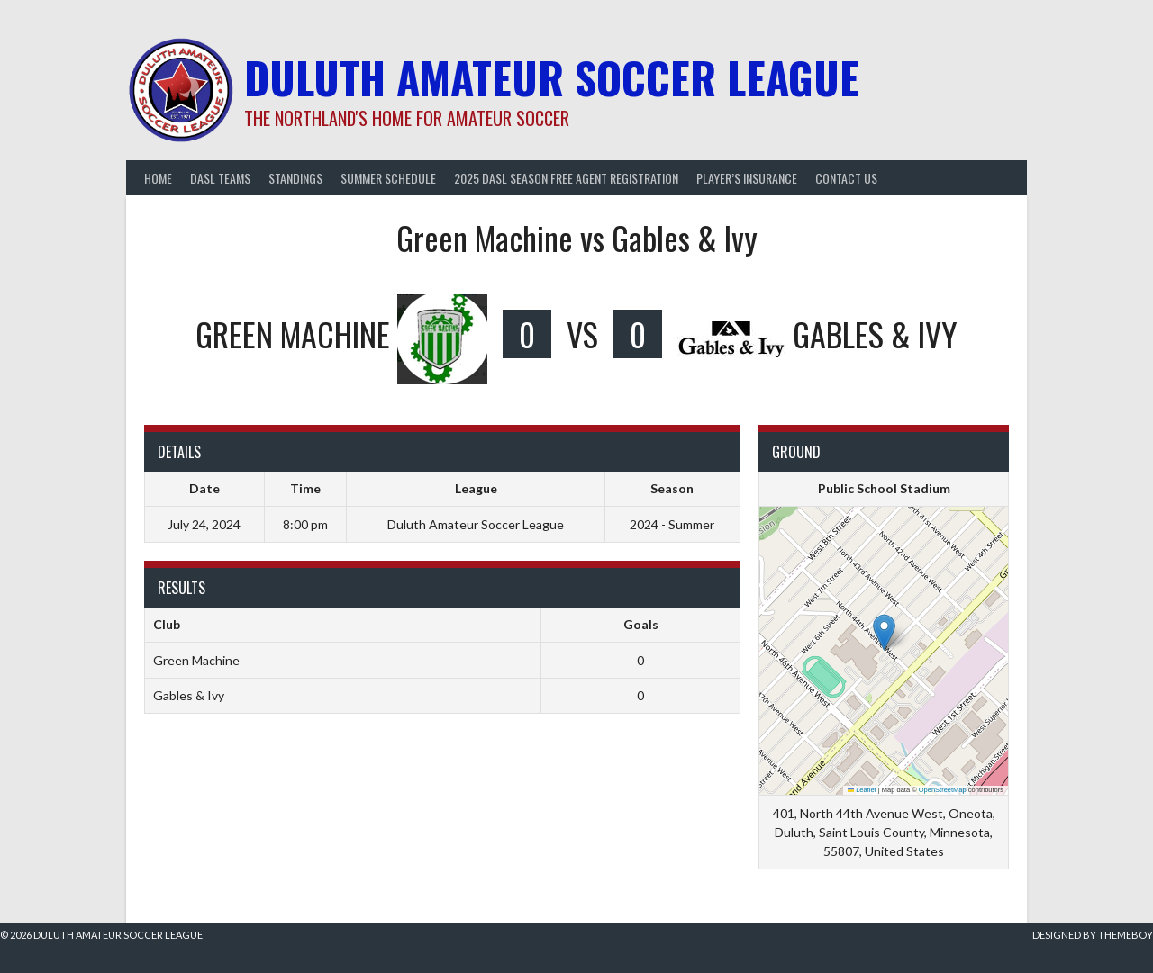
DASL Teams (220, 177)
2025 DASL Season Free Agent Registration (566, 177)
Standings (295, 177)
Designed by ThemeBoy (1092, 935)
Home (158, 177)
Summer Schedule (388, 177)
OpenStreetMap (943, 790)
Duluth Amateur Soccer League (551, 77)
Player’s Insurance (746, 177)
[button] (884, 632)
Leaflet (862, 790)
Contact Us (846, 177)
